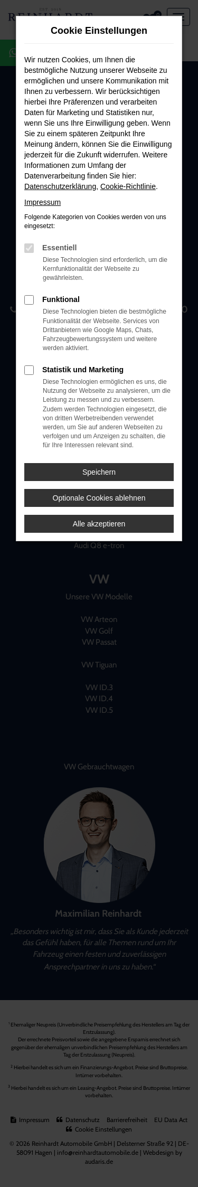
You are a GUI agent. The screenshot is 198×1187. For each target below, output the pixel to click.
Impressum (42, 202)
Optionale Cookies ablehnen (99, 498)
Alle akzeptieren (99, 524)
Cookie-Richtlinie (128, 186)
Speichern (99, 472)
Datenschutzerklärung (60, 186)
